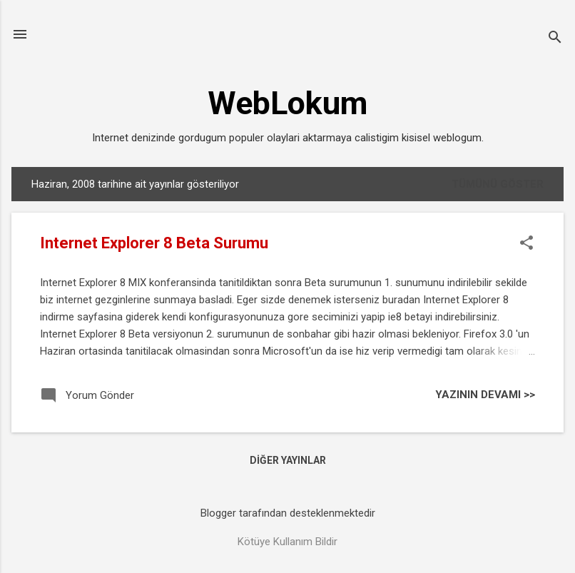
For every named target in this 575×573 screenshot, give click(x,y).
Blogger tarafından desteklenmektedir (287, 513)
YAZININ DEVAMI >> (485, 394)
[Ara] (555, 39)
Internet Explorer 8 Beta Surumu (154, 243)
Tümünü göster (498, 184)
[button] (526, 244)
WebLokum (287, 103)
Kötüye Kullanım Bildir (287, 541)
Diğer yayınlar (288, 460)
